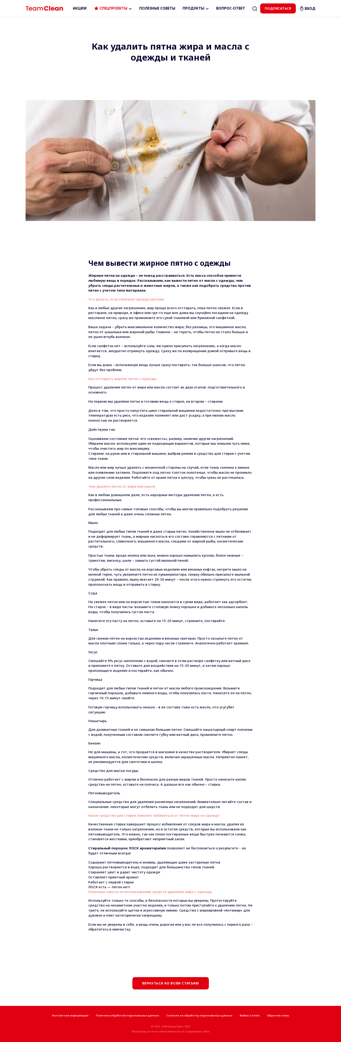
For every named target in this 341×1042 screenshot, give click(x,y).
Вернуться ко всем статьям (170, 983)
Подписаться (278, 8)
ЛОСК (93, 887)
